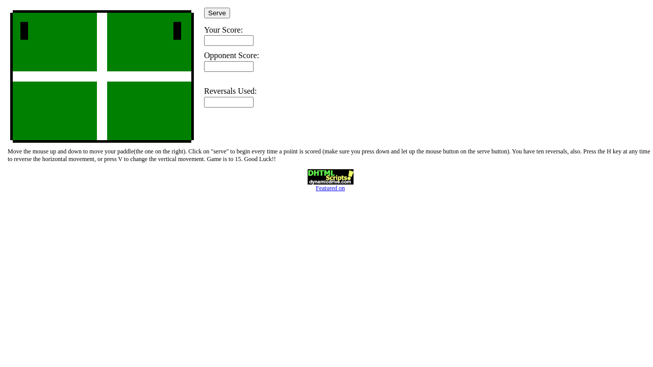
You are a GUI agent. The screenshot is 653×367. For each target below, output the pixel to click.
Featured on (331, 185)
